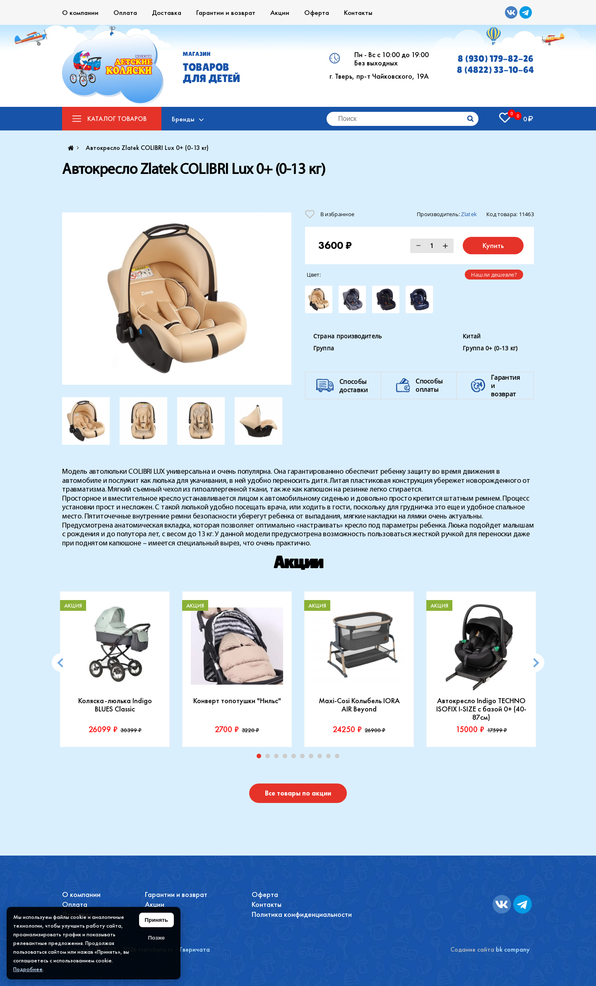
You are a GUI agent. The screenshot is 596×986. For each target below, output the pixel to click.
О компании (80, 12)
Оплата (125, 12)
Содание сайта (472, 949)
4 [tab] (287, 758)
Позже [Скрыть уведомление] (156, 938)
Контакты (358, 12)
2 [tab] (269, 758)
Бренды (183, 118)
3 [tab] (278, 758)
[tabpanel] (115, 669)
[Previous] (61, 662)
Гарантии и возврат (225, 12)
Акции (279, 12)
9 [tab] (330, 758)
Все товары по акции (298, 793)
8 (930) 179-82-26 (496, 58)
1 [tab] (261, 758)
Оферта (316, 12)
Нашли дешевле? (494, 274)
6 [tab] (304, 758)
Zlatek (469, 214)
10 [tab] (339, 758)
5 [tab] (295, 758)
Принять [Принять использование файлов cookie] (156, 920)
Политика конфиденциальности (302, 914)
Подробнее (28, 969)
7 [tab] (313, 758)
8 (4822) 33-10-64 (495, 70)
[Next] (535, 662)
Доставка (166, 12)
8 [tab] (321, 758)
